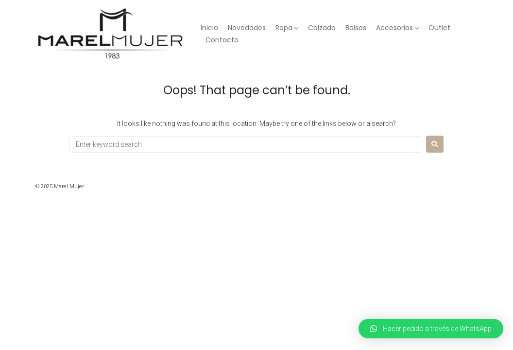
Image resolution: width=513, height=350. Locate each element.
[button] (431, 328)
